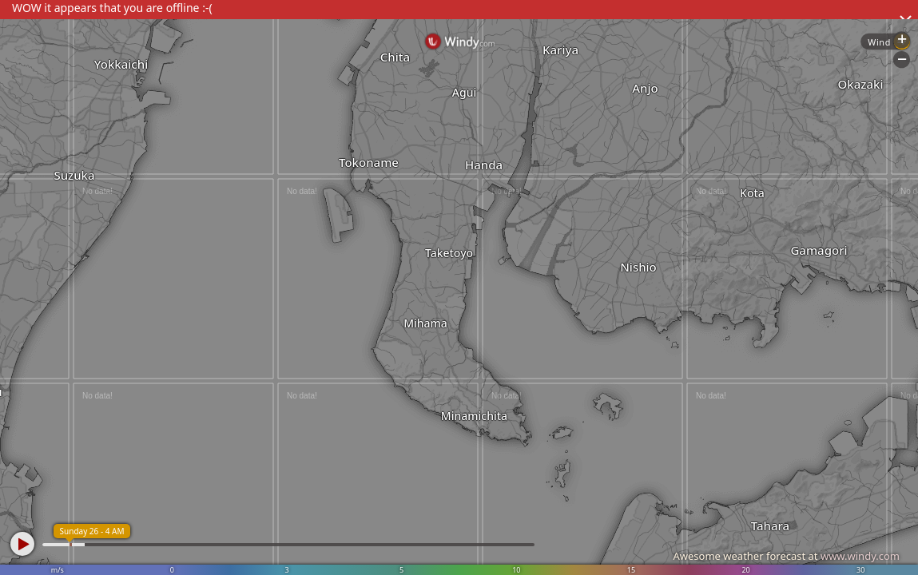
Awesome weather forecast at (786, 556)
